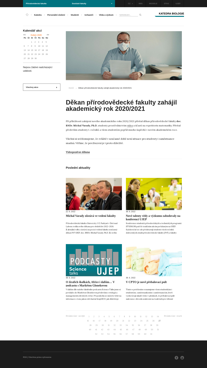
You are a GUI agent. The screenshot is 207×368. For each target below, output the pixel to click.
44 (114, 329)
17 (99, 321)
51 (158, 329)
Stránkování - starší (173, 316)
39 (157, 325)
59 (139, 334)
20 (117, 321)
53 (102, 334)
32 (115, 325)
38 (151, 325)
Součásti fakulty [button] (92, 3)
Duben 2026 (36, 35)
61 (151, 334)
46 (127, 329)
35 (133, 325)
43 (108, 329)
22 (129, 321)
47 (133, 329)
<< (24, 35)
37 (145, 325)
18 (105, 321)
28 (90, 325)
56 (121, 334)
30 (103, 325)
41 (96, 329)
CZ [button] (130, 3)
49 (146, 329)
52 (96, 334)
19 (111, 321)
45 (121, 329)
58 (133, 334)
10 (135, 316)
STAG (166, 3)
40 (90, 329)
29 (96, 325)
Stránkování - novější (75, 316)
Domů (71, 88)
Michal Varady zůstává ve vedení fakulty (91, 215)
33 (121, 325)
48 (139, 329)
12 (146, 316)
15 (88, 321)
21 (123, 321)
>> (48, 35)
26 (153, 321)
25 (147, 321)
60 (145, 334)
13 (152, 316)
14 (158, 316)
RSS (25, 357)
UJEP (178, 3)
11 (140, 316)
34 (127, 325)
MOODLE (153, 3)
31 (109, 325)
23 (135, 321)
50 (152, 329)
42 (102, 329)
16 (94, 321)
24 (141, 321)
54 (108, 334)
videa (130, 125)
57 (127, 334)
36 (139, 325)
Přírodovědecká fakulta (36, 3)
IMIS (141, 3)
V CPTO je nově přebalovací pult (146, 282)
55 (115, 334)
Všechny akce (41, 87)
